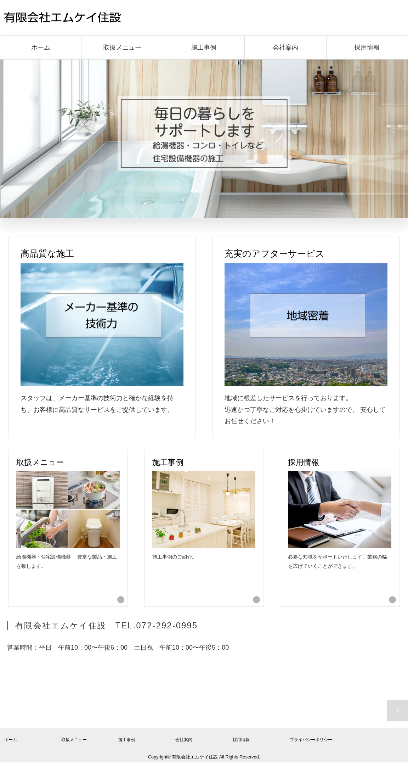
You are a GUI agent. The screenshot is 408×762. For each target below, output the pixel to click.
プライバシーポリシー (311, 739)
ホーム (40, 47)
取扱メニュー (122, 47)
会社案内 (285, 47)
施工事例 (203, 47)
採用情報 (367, 47)
